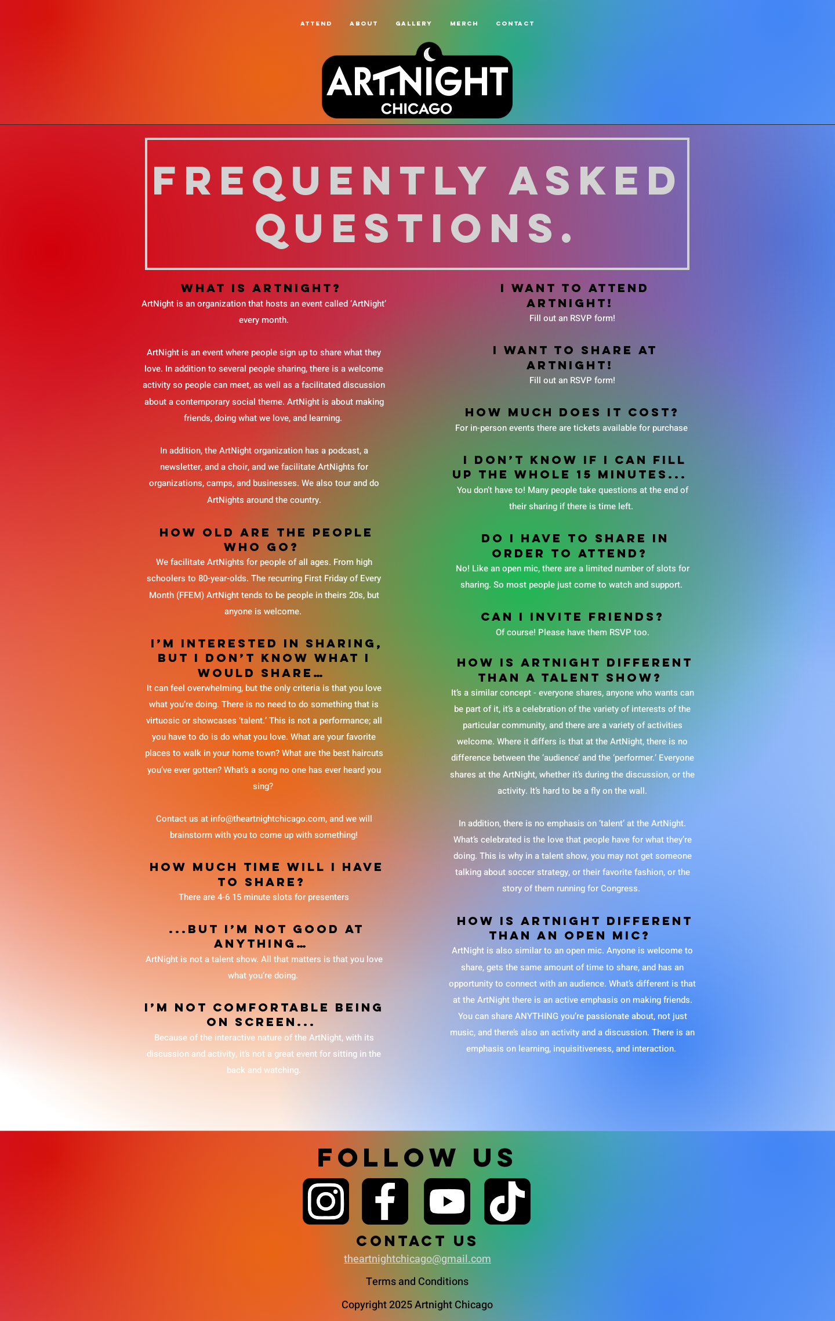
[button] (364, 23)
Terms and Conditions (417, 1282)
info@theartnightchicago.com (267, 818)
